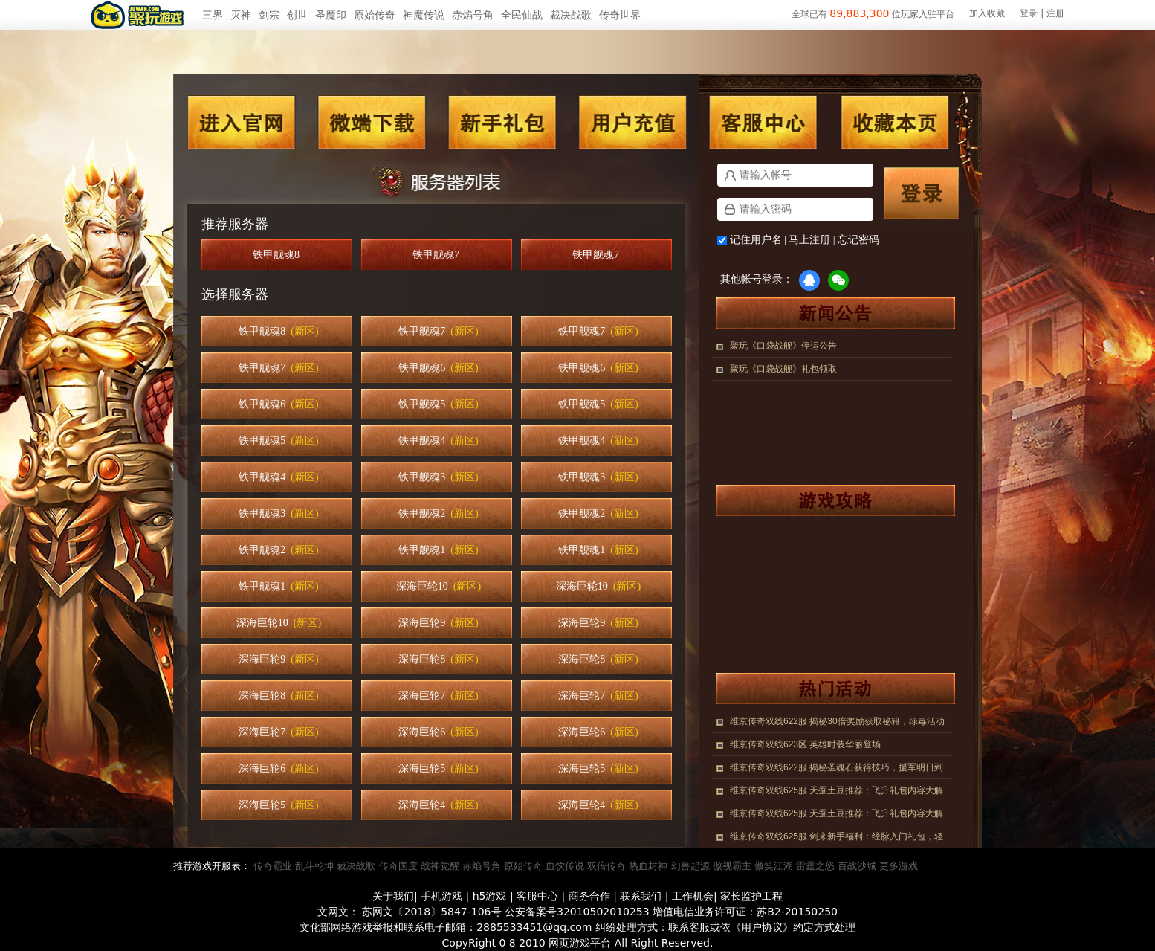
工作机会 (693, 896)
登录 (1029, 13)
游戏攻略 (828, 500)
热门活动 (828, 688)
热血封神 (648, 865)
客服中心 (763, 122)
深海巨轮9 (438, 622)
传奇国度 (398, 865)
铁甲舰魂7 (438, 254)
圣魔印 (330, 15)
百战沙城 (857, 865)
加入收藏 (987, 13)
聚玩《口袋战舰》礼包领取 (783, 369)
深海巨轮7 (438, 695)
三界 (212, 15)
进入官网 (241, 122)
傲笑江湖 (773, 865)
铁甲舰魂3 (438, 477)
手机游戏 (441, 896)
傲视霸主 (732, 865)
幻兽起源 (690, 865)
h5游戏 (490, 896)
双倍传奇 (606, 865)
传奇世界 (620, 15)
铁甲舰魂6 (438, 367)
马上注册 (809, 239)
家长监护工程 (751, 896)
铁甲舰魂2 (438, 513)
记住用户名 (756, 239)
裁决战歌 (571, 15)
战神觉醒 (440, 865)
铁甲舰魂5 (438, 404)
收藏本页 (894, 122)
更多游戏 (898, 865)
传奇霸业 (272, 865)
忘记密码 (858, 239)
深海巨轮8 (438, 659)
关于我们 (393, 896)
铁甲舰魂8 (279, 254)
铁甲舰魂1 (438, 549)
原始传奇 (374, 15)
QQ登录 (809, 280)
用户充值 (632, 122)
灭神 (240, 15)
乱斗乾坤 (314, 865)
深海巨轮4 (438, 804)
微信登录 (838, 280)
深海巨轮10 (438, 586)
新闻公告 (828, 313)
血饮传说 (565, 865)
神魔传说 (423, 15)
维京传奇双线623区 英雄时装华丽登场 (805, 744)
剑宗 (269, 15)
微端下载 (372, 122)
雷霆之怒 (815, 865)
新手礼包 (501, 122)
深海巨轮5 (438, 768)
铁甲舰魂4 (438, 440)
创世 (297, 15)
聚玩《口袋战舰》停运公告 (783, 346)
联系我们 (640, 896)
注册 (1055, 13)
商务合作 (589, 896)
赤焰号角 (473, 15)
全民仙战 (522, 15)
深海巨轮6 (438, 732)
